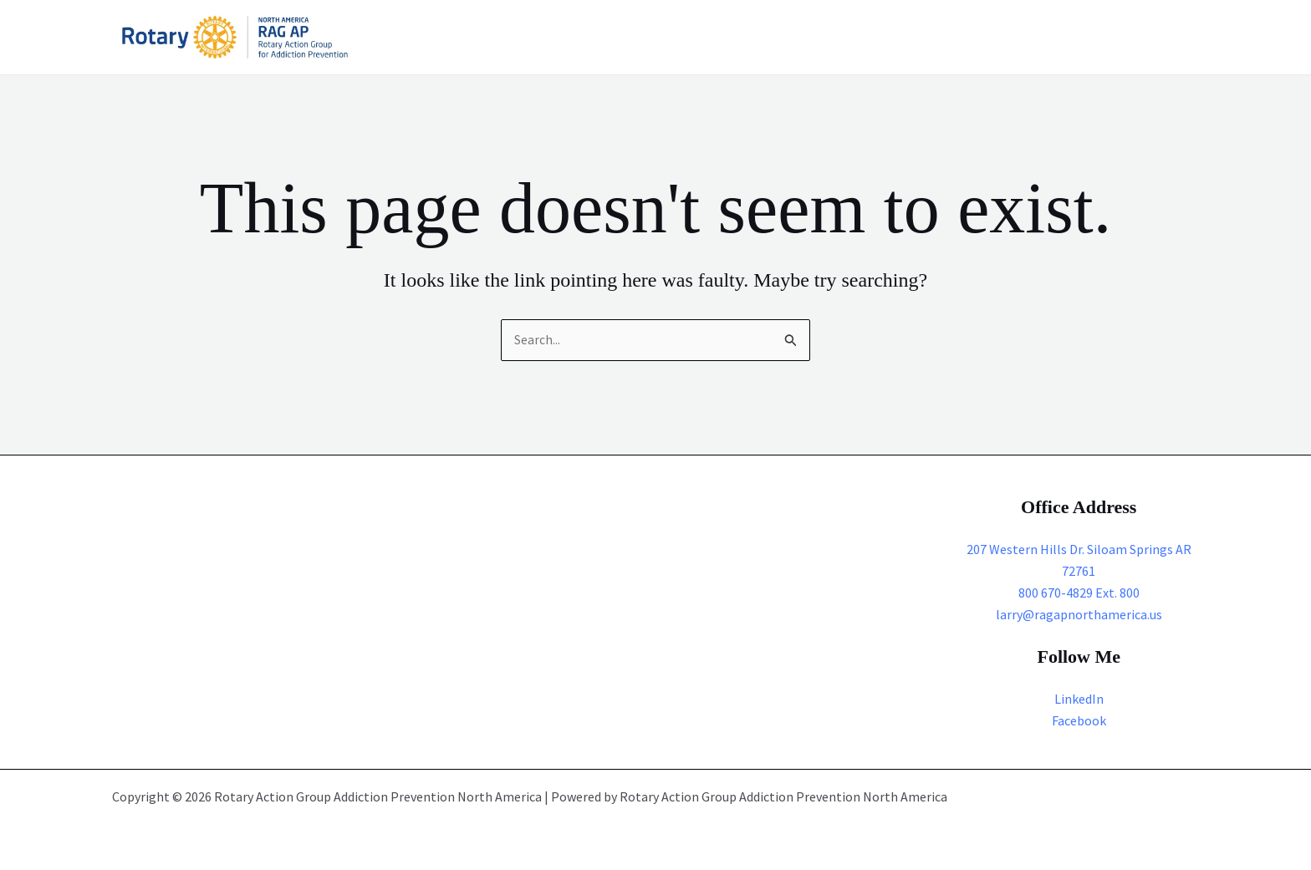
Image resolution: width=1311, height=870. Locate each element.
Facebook (1079, 719)
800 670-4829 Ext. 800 (1079, 593)
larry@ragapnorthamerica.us (1079, 614)
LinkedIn (1079, 698)
